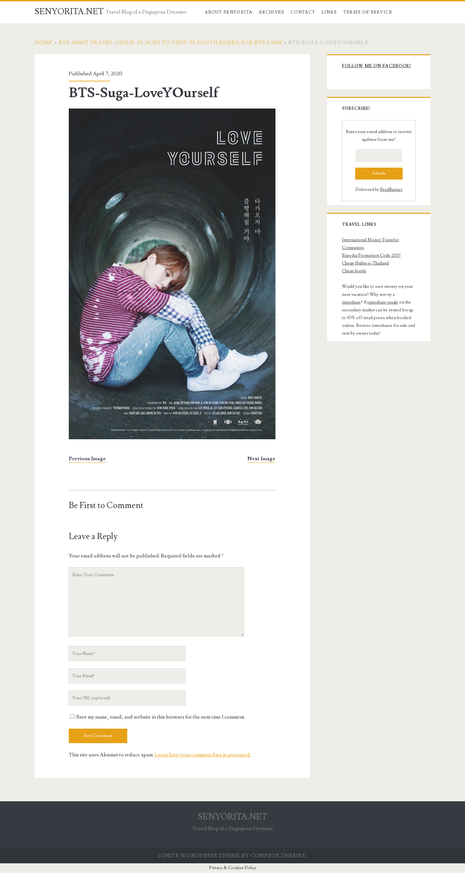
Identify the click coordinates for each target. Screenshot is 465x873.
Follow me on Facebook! (376, 65)
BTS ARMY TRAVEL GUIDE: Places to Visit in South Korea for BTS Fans (170, 42)
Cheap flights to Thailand (365, 263)
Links (329, 12)
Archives (271, 12)
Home (44, 42)
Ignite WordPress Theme (199, 855)
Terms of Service (368, 12)
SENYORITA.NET (69, 11)
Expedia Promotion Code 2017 (371, 255)
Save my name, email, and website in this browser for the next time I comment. (160, 717)
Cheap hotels (354, 271)
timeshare (351, 302)
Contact (303, 12)
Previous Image (87, 458)
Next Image (261, 458)
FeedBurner (391, 189)
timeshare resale (382, 302)
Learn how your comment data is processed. (203, 755)
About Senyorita (229, 12)
